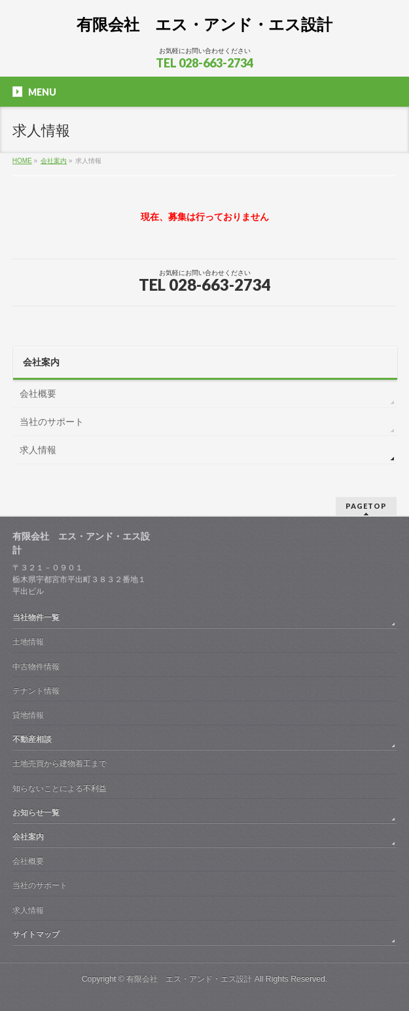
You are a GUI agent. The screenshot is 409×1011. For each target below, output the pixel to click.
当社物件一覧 (36, 617)
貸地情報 (28, 715)
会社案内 (41, 362)
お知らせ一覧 (36, 812)
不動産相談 (32, 739)
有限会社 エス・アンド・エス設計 (204, 24)
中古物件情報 (36, 666)
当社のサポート (52, 421)
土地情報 (28, 641)
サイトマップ (36, 934)
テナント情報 (36, 690)
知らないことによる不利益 (59, 788)
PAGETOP (366, 506)
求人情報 (38, 450)
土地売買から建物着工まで (59, 763)
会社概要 (38, 393)
